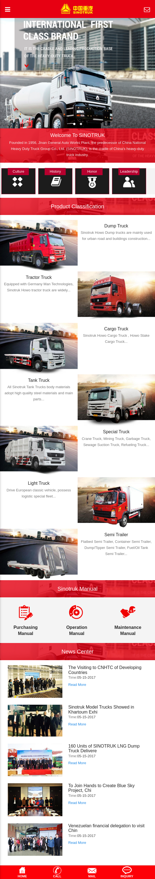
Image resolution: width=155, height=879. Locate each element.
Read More (77, 685)
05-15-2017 (86, 677)
